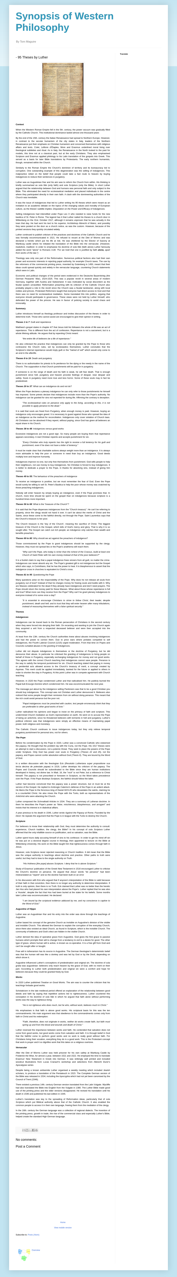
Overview (36, 1250)
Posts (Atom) (33, 1235)
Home (63, 1222)
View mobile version (63, 1228)
